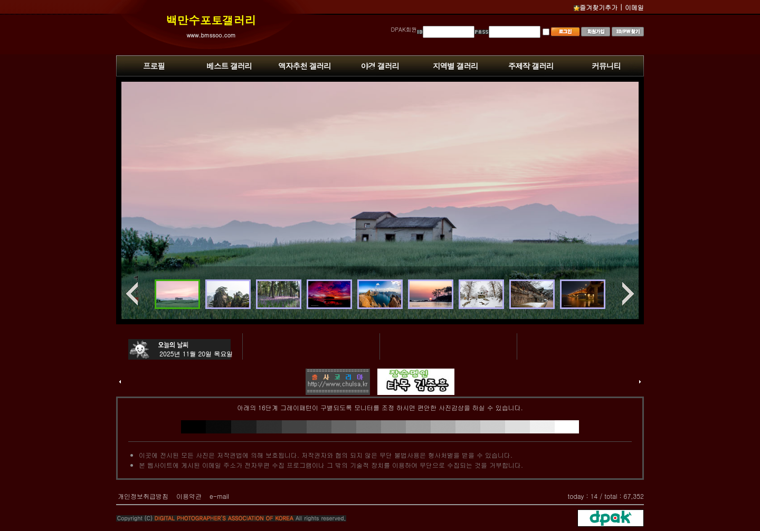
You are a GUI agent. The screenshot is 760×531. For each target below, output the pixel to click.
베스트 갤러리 (229, 65)
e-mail (219, 495)
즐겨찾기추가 (596, 7)
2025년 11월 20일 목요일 (196, 353)
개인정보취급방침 (143, 495)
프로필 (154, 65)
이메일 (634, 7)
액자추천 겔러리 (304, 65)
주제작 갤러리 (531, 65)
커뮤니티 (606, 65)
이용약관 (189, 495)
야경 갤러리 (380, 65)
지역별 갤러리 (455, 65)
